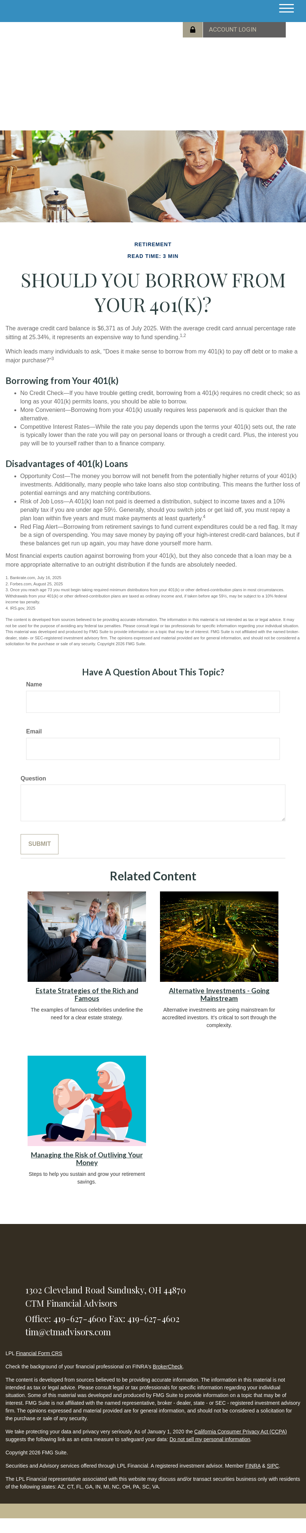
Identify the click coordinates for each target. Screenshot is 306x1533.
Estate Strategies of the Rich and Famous (87, 994)
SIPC (273, 1466)
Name (34, 684)
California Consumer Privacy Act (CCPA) (240, 1432)
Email (34, 731)
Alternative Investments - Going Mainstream (219, 994)
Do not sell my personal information (210, 1439)
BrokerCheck (167, 1366)
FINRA (252, 1466)
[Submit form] (39, 844)
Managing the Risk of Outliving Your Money (87, 1159)
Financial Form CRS (39, 1353)
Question (33, 778)
